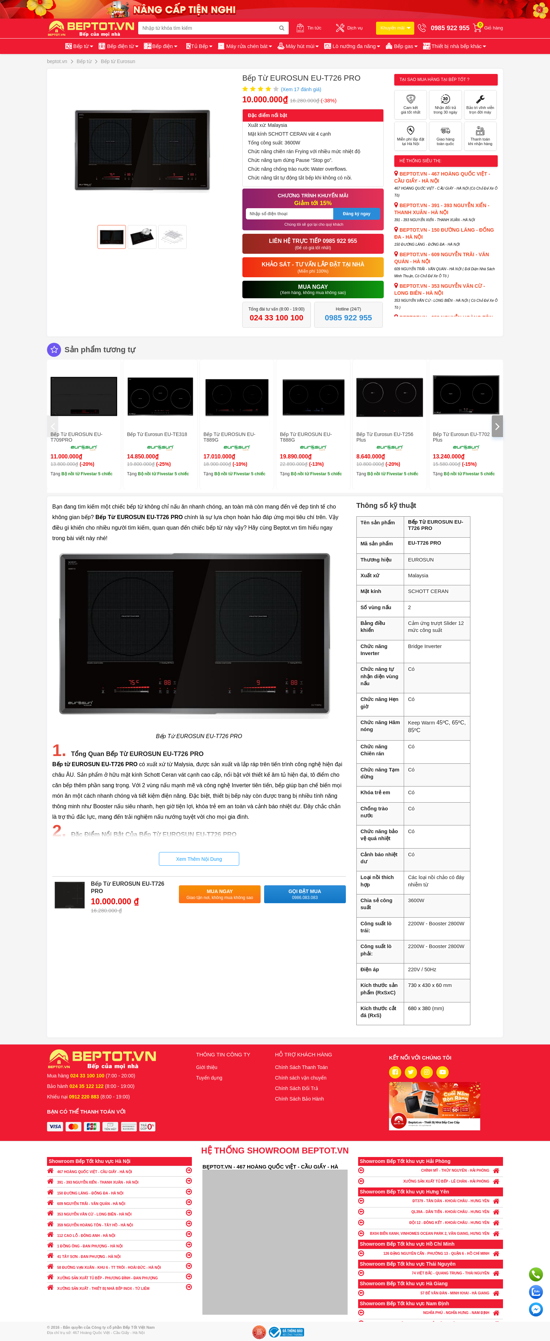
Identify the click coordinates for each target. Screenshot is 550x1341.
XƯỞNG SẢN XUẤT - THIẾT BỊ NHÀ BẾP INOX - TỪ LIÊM (119, 1287)
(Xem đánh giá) (301, 89)
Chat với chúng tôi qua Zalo (536, 1292)
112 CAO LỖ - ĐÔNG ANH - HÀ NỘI (119, 1234)
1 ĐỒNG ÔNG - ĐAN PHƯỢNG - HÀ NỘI (119, 1244)
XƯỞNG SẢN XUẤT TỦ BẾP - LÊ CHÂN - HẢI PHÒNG (430, 1181)
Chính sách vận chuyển (301, 1078)
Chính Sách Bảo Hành (299, 1099)
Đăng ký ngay (356, 213)
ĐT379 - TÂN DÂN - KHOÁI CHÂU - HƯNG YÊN (430, 1201)
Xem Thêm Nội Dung (199, 859)
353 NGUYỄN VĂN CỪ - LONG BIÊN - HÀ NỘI (119, 1213)
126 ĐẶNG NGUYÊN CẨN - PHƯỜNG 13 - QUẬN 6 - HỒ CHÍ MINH (430, 1253)
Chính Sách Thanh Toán (301, 1067)
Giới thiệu (206, 1067)
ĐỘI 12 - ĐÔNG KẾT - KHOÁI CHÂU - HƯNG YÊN (430, 1222)
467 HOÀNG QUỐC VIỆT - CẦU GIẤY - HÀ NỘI (119, 1170)
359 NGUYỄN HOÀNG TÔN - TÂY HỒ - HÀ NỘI (119, 1223)
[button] (454, 46)
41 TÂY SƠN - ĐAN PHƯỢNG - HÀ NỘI (119, 1255)
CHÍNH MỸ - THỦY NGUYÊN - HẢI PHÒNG (430, 1170)
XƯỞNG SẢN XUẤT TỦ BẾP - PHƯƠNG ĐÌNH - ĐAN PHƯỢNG (119, 1276)
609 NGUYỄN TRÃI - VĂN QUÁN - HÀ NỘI (119, 1202)
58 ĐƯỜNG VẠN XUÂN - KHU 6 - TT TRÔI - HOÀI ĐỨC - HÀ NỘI (119, 1266)
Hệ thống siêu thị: (421, 160)
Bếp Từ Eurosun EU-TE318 (157, 434)
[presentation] (52, 426)
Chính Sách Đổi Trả (296, 1088)
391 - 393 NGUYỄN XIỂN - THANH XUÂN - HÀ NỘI (119, 1181)
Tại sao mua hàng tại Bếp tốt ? (434, 79)
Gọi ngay (536, 1274)
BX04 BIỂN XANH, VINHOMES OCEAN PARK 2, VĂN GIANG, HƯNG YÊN (430, 1233)
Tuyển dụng (209, 1078)
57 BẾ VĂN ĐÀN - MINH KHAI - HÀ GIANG (430, 1293)
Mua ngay (219, 895)
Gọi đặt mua (305, 895)
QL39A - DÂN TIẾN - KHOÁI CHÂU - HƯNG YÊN (430, 1211)
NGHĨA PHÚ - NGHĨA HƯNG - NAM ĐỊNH (430, 1312)
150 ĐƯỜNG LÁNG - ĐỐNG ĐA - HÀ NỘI (119, 1191)
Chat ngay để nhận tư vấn (536, 1309)
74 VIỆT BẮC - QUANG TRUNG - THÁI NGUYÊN (430, 1273)
